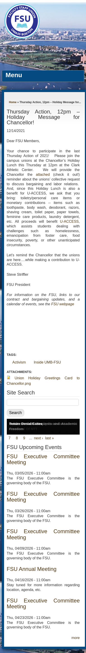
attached (44, 174)
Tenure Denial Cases (25, 424)
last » (49, 438)
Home (13, 102)
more (76, 638)
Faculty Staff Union (31, 47)
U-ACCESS (69, 221)
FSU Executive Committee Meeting (43, 459)
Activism (19, 362)
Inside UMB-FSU (47, 362)
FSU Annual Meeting (32, 569)
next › (38, 438)
